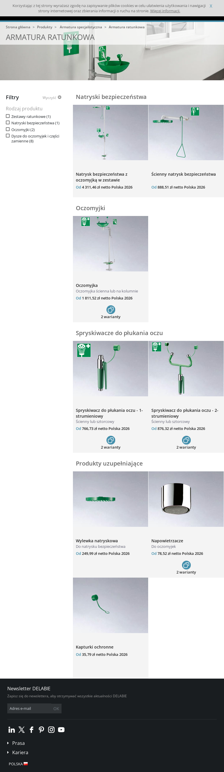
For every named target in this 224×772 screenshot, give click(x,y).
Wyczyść (49, 97)
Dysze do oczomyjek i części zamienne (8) (35, 139)
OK (56, 708)
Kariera (20, 752)
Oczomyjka (87, 285)
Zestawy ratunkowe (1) (31, 116)
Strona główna (18, 27)
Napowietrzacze (167, 540)
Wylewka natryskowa (97, 540)
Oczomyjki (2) (23, 129)
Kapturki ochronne (94, 647)
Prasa (18, 743)
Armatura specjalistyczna (81, 27)
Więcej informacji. (165, 10)
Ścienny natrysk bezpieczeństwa (183, 174)
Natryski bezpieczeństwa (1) (35, 123)
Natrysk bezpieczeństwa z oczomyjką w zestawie (101, 177)
